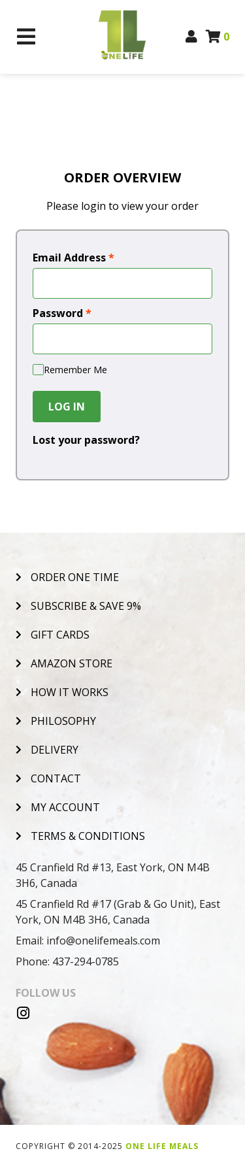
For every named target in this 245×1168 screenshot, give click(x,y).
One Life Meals (162, 1146)
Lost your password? (86, 440)
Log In (66, 406)
